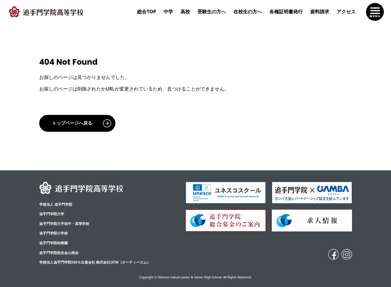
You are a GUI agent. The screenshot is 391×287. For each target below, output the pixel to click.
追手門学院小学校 (53, 233)
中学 (168, 11)
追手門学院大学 (51, 213)
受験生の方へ (211, 11)
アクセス (346, 11)
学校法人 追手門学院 (55, 204)
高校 (185, 11)
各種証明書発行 (286, 11)
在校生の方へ (247, 11)
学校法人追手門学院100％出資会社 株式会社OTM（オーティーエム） (95, 262)
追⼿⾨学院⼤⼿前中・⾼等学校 (64, 223)
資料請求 (319, 11)
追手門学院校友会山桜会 (58, 252)
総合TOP (146, 11)
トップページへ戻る (72, 123)
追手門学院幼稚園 (53, 242)
